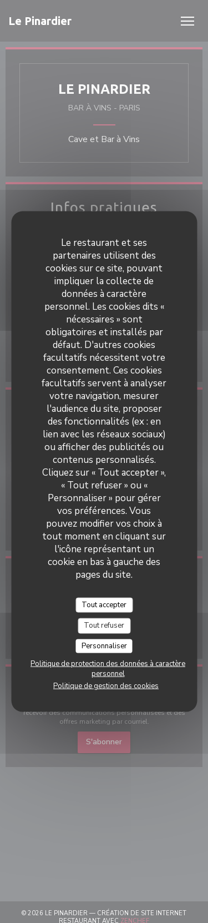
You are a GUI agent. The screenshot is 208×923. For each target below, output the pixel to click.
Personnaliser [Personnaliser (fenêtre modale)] (104, 645)
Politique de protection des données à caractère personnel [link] (108, 669)
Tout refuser (104, 626)
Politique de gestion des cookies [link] (106, 686)
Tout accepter (104, 604)
